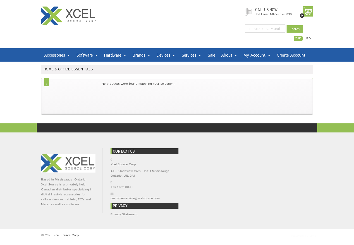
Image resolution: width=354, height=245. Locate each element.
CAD (298, 38)
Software (87, 55)
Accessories (57, 55)
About (229, 55)
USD (308, 38)
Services (192, 55)
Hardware (115, 55)
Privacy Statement (125, 214)
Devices (166, 55)
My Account (257, 55)
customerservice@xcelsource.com (135, 198)
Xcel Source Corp (66, 235)
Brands (142, 55)
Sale (211, 55)
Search (295, 29)
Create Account (291, 55)
